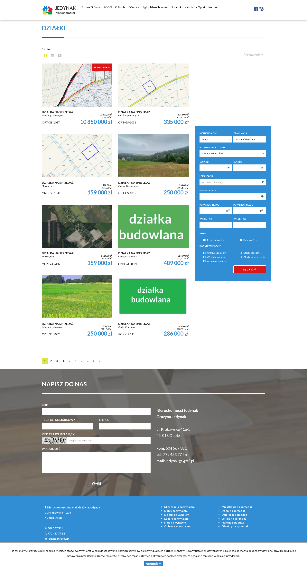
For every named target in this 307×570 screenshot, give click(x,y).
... (87, 360)
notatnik (176, 7)
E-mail (104, 419)
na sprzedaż (237, 506)
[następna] (100, 361)
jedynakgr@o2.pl (180, 460)
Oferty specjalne (250, 253)
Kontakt (213, 7)
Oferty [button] (133, 7)
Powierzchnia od (209, 205)
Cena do (238, 162)
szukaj (249, 269)
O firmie (120, 7)
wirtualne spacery (214, 261)
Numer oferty (208, 190)
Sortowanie (253, 55)
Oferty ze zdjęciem (214, 253)
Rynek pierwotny (213, 240)
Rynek (203, 233)
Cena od (204, 162)
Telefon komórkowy (58, 419)
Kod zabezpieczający (58, 434)
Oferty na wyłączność (252, 257)
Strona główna (91, 7)
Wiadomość (51, 448)
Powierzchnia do (243, 205)
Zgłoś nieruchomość (155, 7)
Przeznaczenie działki (212, 147)
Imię (45, 405)
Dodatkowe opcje (210, 246)
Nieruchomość (208, 133)
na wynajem (179, 506)
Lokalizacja (206, 176)
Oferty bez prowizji (214, 257)
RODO (108, 7)
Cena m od (206, 219)
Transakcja (240, 133)
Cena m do (239, 219)
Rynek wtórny (248, 240)
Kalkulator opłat (195, 7)
